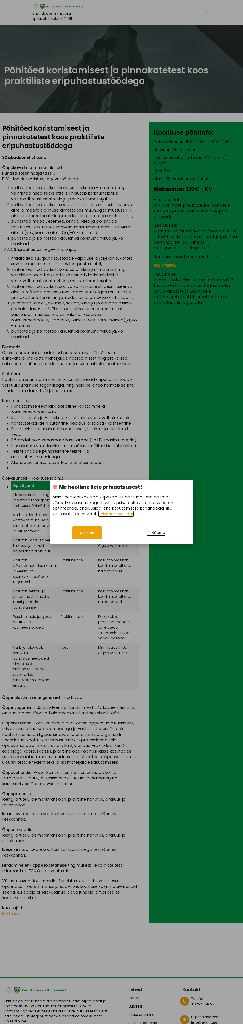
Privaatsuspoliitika (116, 513)
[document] (121, 512)
